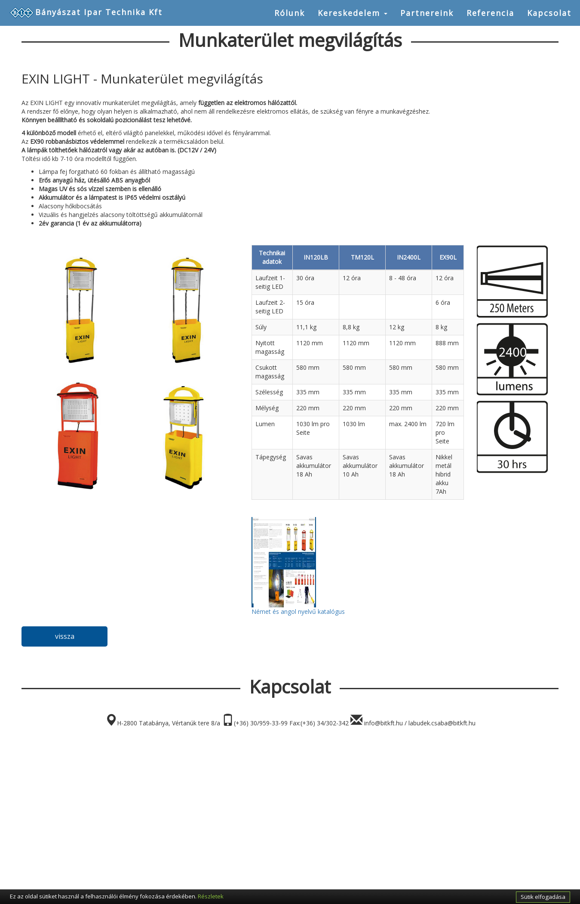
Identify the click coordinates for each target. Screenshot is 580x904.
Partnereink (427, 13)
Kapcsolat (549, 13)
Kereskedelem (352, 13)
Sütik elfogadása (543, 897)
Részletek (211, 896)
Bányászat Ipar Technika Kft (86, 12)
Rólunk (289, 13)
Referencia (490, 13)
